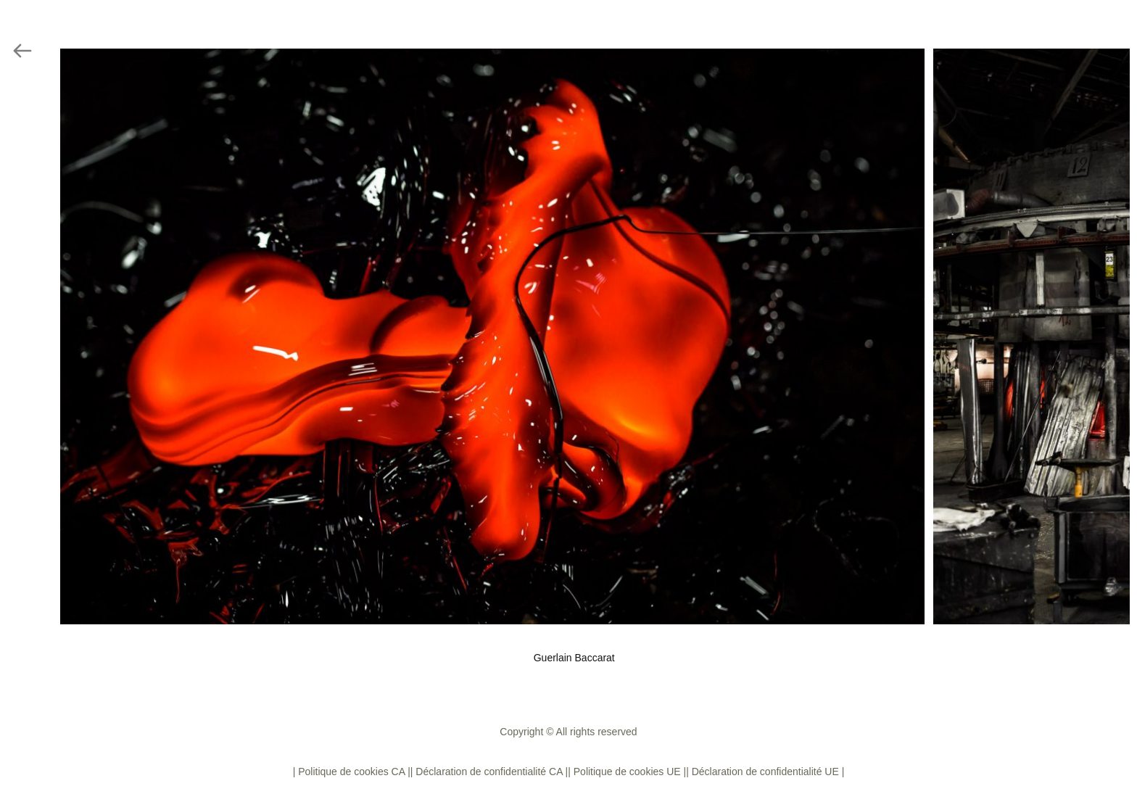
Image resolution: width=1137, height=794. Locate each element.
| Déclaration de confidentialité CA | (489, 771)
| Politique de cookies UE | (627, 771)
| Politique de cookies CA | (351, 771)
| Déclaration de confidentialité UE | (765, 771)
